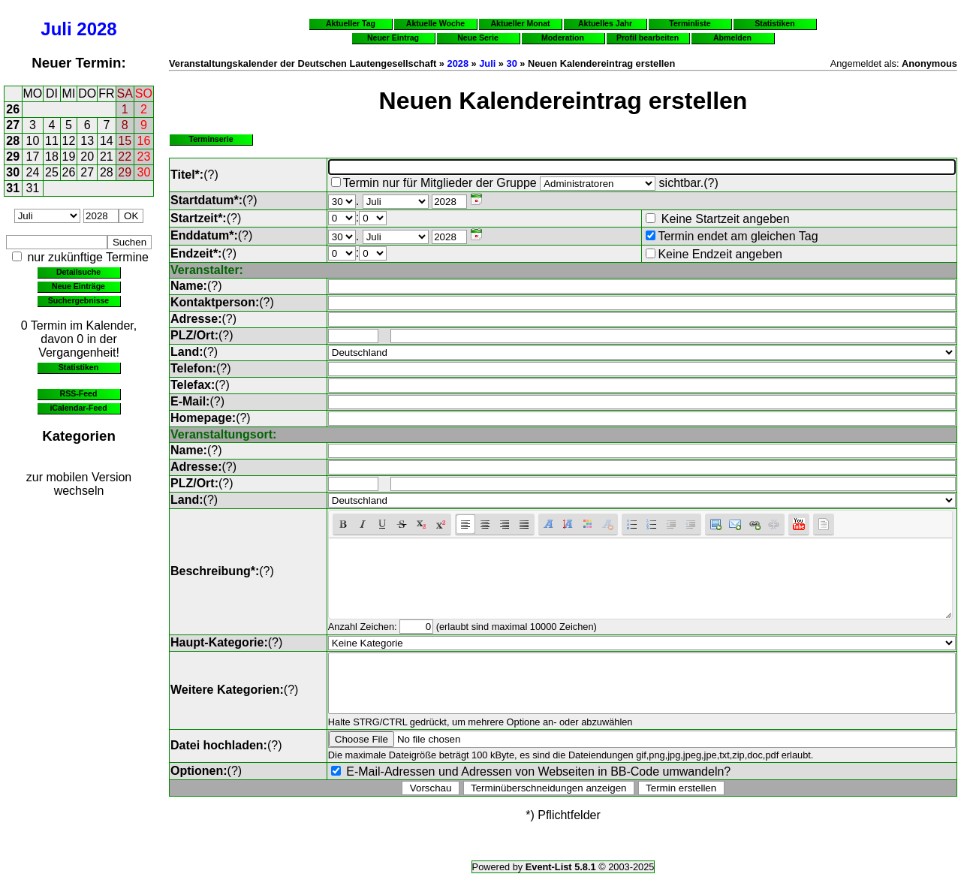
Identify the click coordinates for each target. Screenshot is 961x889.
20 (87, 156)
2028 (96, 29)
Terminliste (689, 23)
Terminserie (210, 138)
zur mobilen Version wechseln (79, 484)
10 (33, 140)
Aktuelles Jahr (605, 23)
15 (124, 140)
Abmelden (732, 37)
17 (33, 156)
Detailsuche (78, 271)
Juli (56, 29)
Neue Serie (478, 37)
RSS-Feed (79, 393)
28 (13, 140)
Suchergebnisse (78, 300)
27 (13, 125)
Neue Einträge (78, 286)
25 (52, 172)
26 (13, 109)
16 (144, 140)
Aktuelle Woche (435, 23)
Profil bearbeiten (647, 37)
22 (124, 156)
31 (13, 188)
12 (69, 140)
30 (13, 172)
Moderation (562, 37)
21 (106, 156)
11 (52, 140)
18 (52, 156)
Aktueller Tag (350, 23)
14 (106, 140)
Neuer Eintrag (393, 37)
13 (87, 140)
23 (144, 156)
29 (13, 156)
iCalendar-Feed (78, 407)
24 (33, 172)
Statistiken (78, 367)
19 (69, 156)
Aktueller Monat (520, 23)
